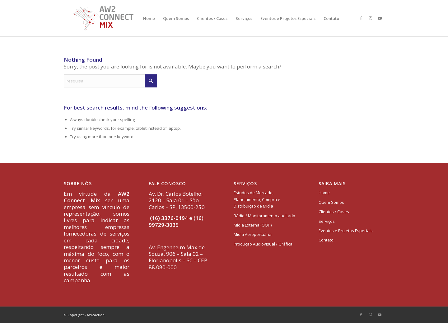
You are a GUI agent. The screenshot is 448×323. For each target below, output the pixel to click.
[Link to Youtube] (379, 18)
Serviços (327, 221)
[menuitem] (149, 18)
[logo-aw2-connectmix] (103, 18)
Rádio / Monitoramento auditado (264, 215)
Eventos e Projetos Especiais (346, 230)
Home (324, 192)
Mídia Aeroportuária (253, 234)
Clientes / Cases (334, 211)
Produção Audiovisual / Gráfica (263, 244)
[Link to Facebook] (361, 18)
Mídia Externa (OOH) (253, 225)
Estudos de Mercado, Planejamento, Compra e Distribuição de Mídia (257, 199)
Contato (326, 240)
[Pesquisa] (110, 80)
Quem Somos (331, 202)
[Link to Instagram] (370, 18)
